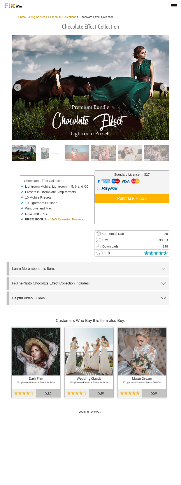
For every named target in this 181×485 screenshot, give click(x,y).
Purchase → (132, 198)
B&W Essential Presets (66, 219)
